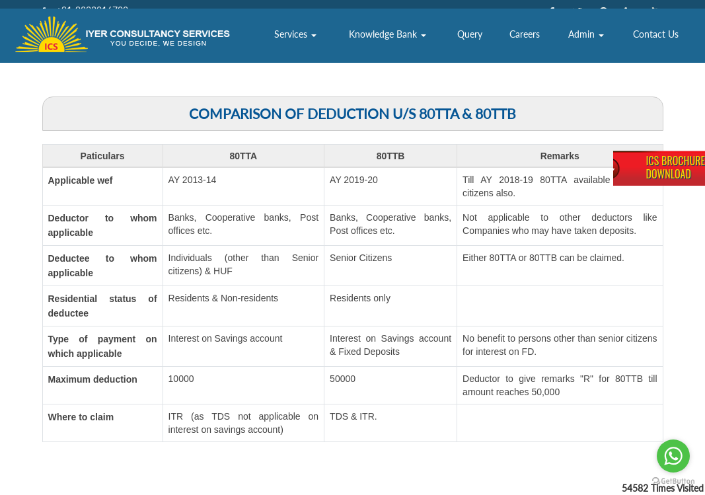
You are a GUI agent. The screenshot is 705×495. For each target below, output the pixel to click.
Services (388, 49)
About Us (292, 49)
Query (511, 49)
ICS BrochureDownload (675, 167)
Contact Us (667, 49)
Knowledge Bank (453, 49)
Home (247, 49)
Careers (559, 49)
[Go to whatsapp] (673, 456)
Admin (612, 49)
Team (337, 49)
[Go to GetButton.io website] (673, 481)
